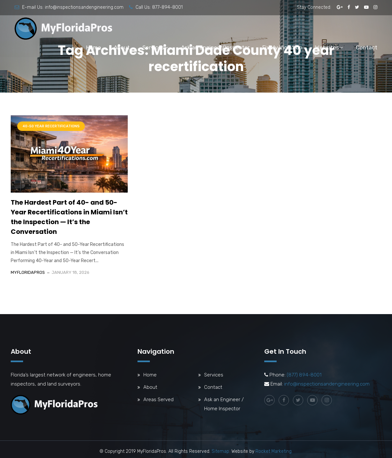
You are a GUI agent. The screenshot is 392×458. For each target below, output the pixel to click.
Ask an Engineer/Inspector (215, 47)
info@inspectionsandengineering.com (84, 7)
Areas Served (158, 399)
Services (153, 47)
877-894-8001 (167, 7)
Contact (366, 47)
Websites (327, 47)
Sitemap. (221, 451)
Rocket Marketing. (274, 451)
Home (93, 47)
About (122, 47)
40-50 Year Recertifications (51, 126)
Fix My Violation (282, 47)
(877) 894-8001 (304, 375)
